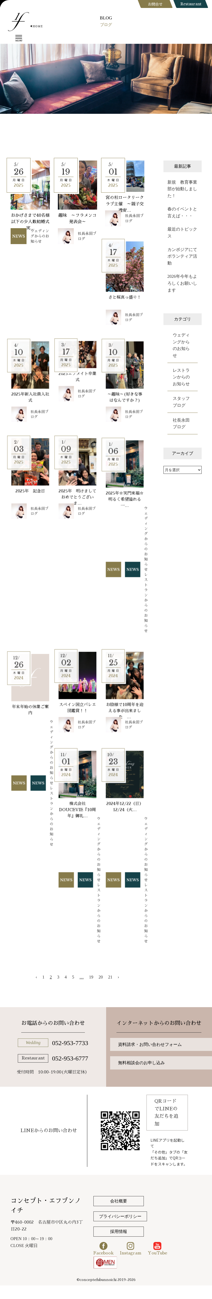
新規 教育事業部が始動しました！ (182, 189)
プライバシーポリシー (120, 1216)
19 (91, 977)
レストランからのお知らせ (181, 377)
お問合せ (155, 4)
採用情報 (118, 1231)
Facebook (103, 1248)
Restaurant (190, 4)
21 (110, 977)
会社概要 (118, 1201)
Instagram (130, 1248)
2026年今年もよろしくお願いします (182, 283)
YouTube (157, 1248)
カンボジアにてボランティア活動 (182, 256)
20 (101, 977)
